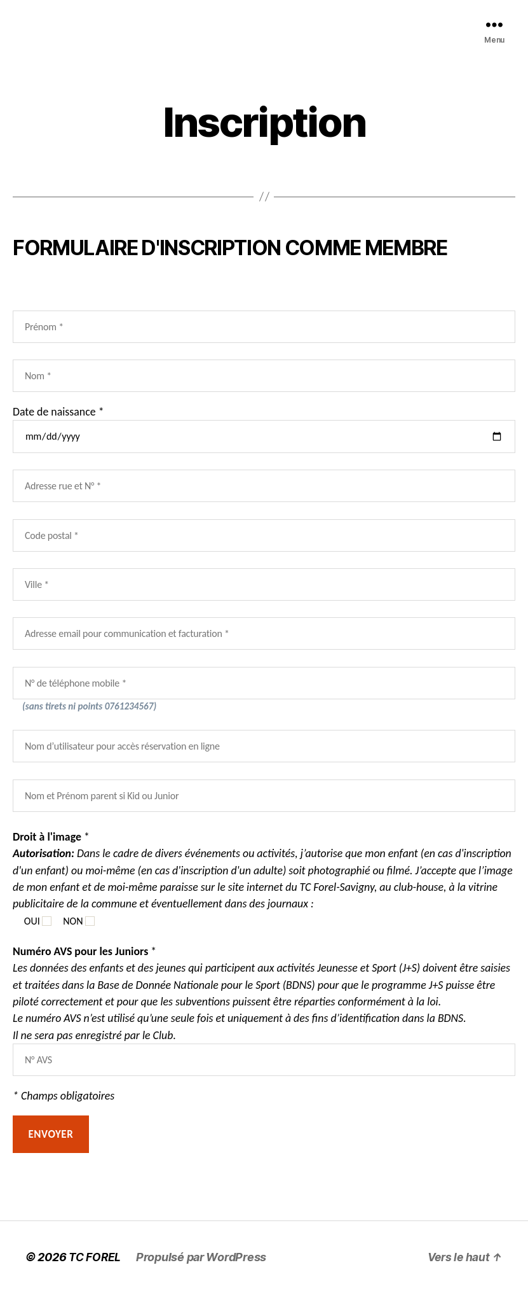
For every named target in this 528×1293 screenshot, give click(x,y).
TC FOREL (96, 1257)
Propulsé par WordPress (203, 1257)
